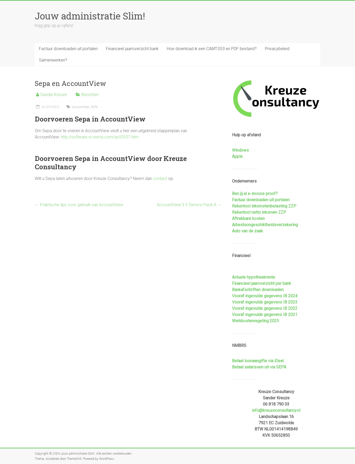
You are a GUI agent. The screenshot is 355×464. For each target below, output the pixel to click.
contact (160, 178)
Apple (237, 156)
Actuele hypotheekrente (253, 277)
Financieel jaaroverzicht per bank (261, 283)
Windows (240, 150)
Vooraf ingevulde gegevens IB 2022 (264, 308)
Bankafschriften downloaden (258, 289)
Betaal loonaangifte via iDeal (258, 360)
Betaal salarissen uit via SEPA (259, 367)
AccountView (80, 107)
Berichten (90, 94)
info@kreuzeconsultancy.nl (276, 410)
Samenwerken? (53, 60)
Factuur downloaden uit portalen (68, 48)
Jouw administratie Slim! (90, 16)
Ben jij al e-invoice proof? (255, 193)
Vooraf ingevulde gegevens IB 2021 (264, 314)
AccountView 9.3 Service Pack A (189, 204)
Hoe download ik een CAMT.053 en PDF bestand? (212, 48)
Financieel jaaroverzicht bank (132, 48)
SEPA (94, 107)
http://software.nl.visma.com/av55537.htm (100, 137)
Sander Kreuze (53, 94)
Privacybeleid (277, 48)
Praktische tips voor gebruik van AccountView (79, 204)
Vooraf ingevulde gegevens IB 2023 (264, 302)
